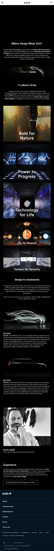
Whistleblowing (25, 532)
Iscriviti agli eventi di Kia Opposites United (20, 482)
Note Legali (34, 532)
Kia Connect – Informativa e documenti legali (13, 535)
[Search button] (51, 2)
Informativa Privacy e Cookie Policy (11, 532)
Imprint (47, 532)
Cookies (41, 532)
